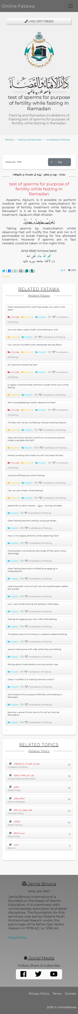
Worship (9, 139)
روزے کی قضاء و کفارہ (21, 775)
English (6, 276)
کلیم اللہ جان (44, 256)
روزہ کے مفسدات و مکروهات (24, 764)
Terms (57, 993)
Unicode (15, 317)
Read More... (18, 937)
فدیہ (13, 845)
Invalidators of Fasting (58, 139)
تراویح (13, 787)
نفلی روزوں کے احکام (20, 810)
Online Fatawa (18, 6)
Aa (60, 162)
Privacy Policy (39, 993)
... (6, 729)
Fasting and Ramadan (30, 139)
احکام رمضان (16, 798)
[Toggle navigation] (70, 6)
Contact (70, 993)
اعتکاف (14, 821)
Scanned (29, 317)
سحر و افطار (16, 833)
